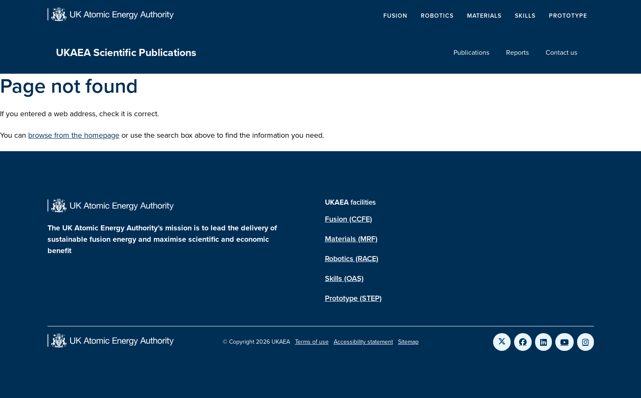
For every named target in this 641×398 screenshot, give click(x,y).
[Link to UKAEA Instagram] (585, 342)
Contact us (561, 52)
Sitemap (408, 341)
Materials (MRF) (351, 238)
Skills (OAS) (344, 278)
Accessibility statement (363, 341)
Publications (471, 52)
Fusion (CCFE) (348, 219)
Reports (517, 52)
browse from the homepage (73, 135)
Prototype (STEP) (353, 298)
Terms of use (312, 341)
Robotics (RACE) (351, 258)
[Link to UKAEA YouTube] (564, 342)
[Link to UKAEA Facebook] (523, 342)
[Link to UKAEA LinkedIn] (543, 342)
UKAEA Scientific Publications (126, 52)
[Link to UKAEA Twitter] (502, 342)
